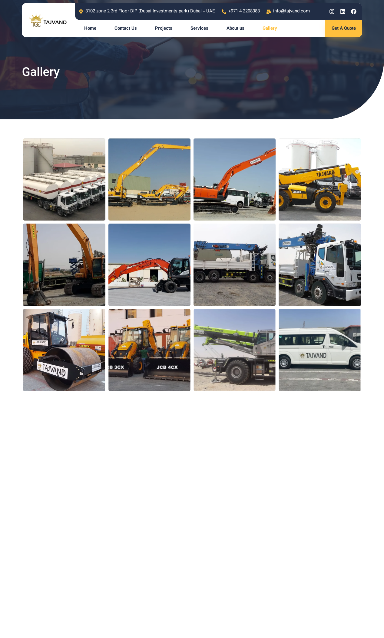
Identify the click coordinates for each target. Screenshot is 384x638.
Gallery (270, 28)
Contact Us (125, 28)
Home (90, 28)
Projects (163, 28)
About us (235, 28)
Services (199, 28)
